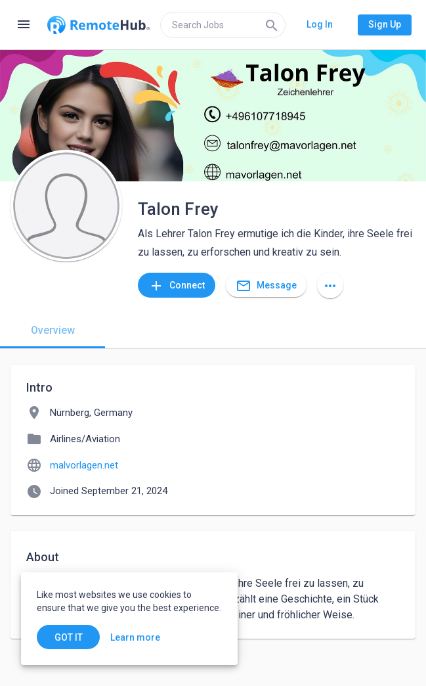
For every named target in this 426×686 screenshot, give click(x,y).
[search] (223, 25)
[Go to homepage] (98, 24)
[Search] (272, 25)
